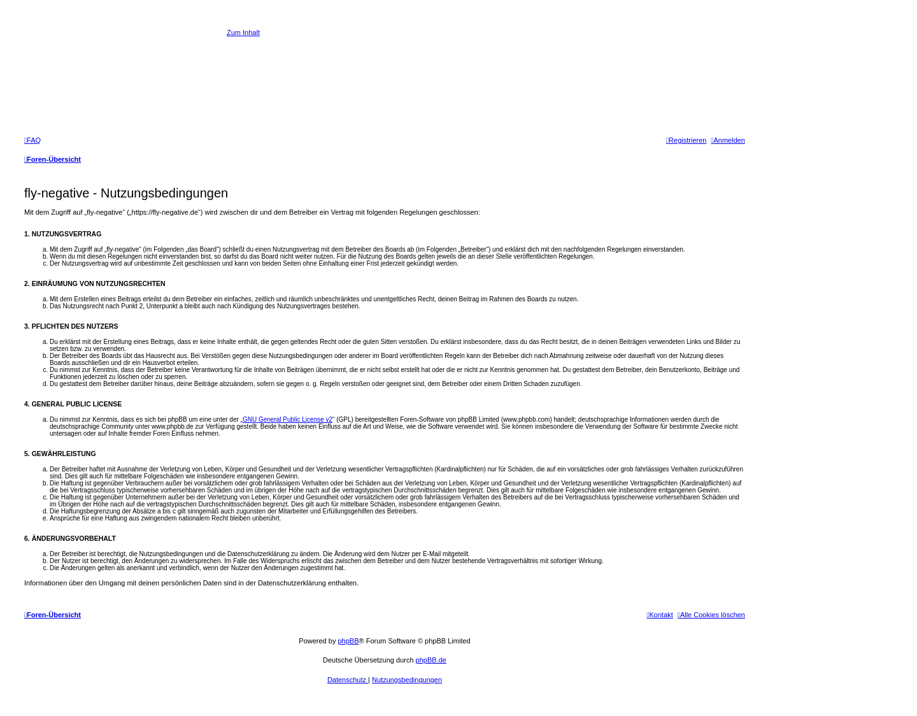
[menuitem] (32, 140)
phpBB (348, 641)
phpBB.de (431, 660)
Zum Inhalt (243, 32)
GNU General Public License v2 (287, 419)
